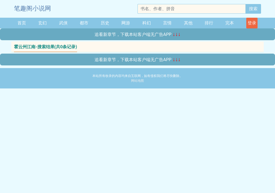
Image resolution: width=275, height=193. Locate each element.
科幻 (146, 22)
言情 (167, 22)
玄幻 (42, 22)
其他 (188, 22)
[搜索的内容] (192, 9)
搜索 (253, 8)
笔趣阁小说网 (32, 8)
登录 (252, 22)
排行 (209, 22)
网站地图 (137, 81)
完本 (229, 22)
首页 (21, 22)
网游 (125, 22)
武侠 (63, 22)
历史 (105, 22)
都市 (84, 22)
